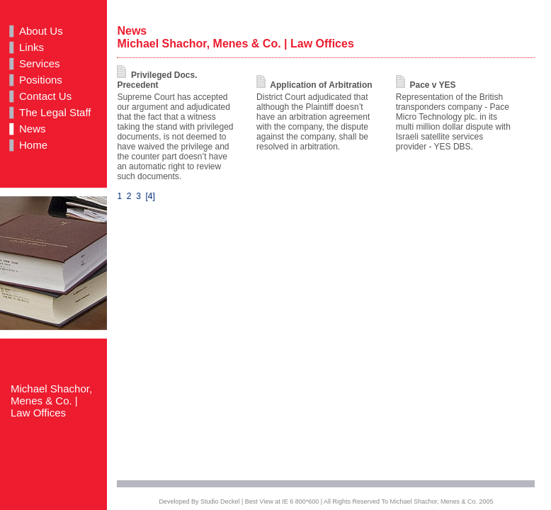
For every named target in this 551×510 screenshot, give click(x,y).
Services (39, 63)
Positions (40, 80)
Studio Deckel (220, 501)
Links (31, 47)
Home (33, 145)
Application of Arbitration (314, 85)
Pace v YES (426, 85)
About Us (41, 31)
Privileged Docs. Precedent (157, 80)
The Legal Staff (55, 112)
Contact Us (45, 96)
